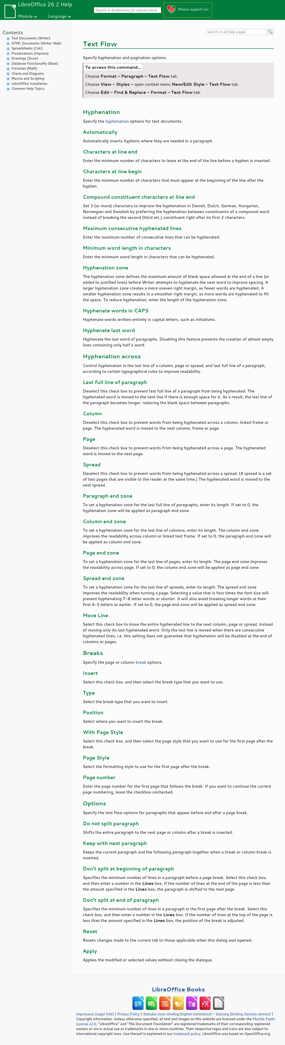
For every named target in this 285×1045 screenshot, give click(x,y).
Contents (12, 32)
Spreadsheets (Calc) (27, 48)
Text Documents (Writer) (30, 38)
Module (25, 16)
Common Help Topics (28, 88)
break (141, 662)
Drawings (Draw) (24, 58)
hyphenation (117, 121)
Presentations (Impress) (30, 53)
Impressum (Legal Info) (95, 1013)
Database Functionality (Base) (34, 63)
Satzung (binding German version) (243, 1013)
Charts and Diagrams (27, 73)
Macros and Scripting (27, 78)
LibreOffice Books (178, 989)
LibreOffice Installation (29, 83)
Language (57, 16)
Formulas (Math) (24, 68)
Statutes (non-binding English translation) (177, 1013)
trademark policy (186, 1033)
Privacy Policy (128, 1013)
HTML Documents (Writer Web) (36, 43)
